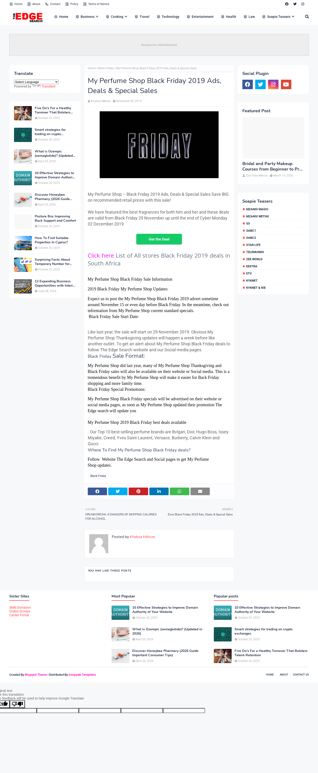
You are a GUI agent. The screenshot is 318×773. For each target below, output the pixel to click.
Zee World (254, 259)
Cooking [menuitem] (114, 17)
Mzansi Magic (257, 209)
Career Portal (19, 615)
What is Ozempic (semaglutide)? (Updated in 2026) (54, 153)
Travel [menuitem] (141, 17)
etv (249, 273)
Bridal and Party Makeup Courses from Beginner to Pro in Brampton (272, 166)
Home (15, 4)
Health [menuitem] (228, 17)
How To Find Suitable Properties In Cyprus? (51, 240)
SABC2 (251, 238)
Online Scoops (19, 611)
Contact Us (301, 674)
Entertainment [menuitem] (200, 17)
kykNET (252, 280)
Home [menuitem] (61, 17)
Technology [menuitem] (168, 17)
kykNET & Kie (256, 287)
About (33, 4)
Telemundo (255, 252)
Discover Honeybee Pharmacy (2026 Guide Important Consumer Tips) (55, 197)
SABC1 (251, 230)
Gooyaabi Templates (82, 674)
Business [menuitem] (84, 17)
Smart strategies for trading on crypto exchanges (50, 132)
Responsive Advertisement (159, 45)
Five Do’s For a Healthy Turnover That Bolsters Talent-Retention (53, 110)
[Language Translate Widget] (36, 82)
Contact (52, 4)
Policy (71, 4)
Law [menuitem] (249, 17)
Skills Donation (20, 607)
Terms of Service (96, 4)
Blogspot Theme (36, 674)
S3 (248, 223)
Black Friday (106, 68)
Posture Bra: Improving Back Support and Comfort (55, 218)
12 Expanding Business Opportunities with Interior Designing (55, 283)
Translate (43, 86)
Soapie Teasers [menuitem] (276, 17)
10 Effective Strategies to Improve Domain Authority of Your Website (55, 175)
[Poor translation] (17, 704)
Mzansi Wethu (257, 216)
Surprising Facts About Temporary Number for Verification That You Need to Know (52, 262)
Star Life (253, 245)
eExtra (251, 266)
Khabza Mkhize (101, 101)
